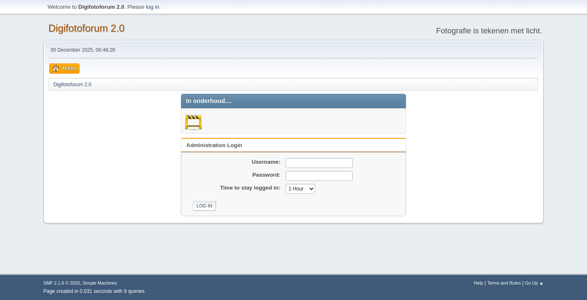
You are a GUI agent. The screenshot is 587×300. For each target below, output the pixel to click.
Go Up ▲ (534, 282)
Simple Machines (100, 282)
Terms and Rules (504, 282)
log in (152, 7)
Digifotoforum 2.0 (86, 28)
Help (478, 282)
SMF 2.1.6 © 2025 (61, 282)
